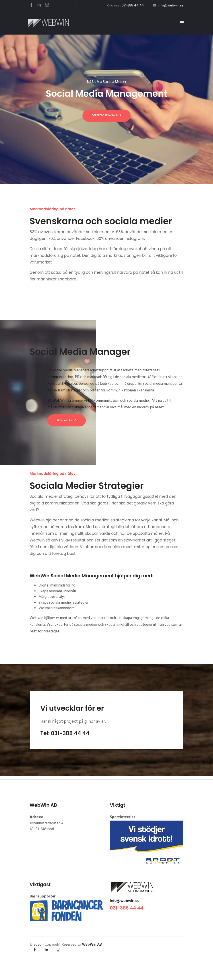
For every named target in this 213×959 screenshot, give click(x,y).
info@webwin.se (124, 900)
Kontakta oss (67, 420)
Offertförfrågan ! (106, 115)
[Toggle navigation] (182, 23)
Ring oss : (125, 5)
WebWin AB (92, 945)
